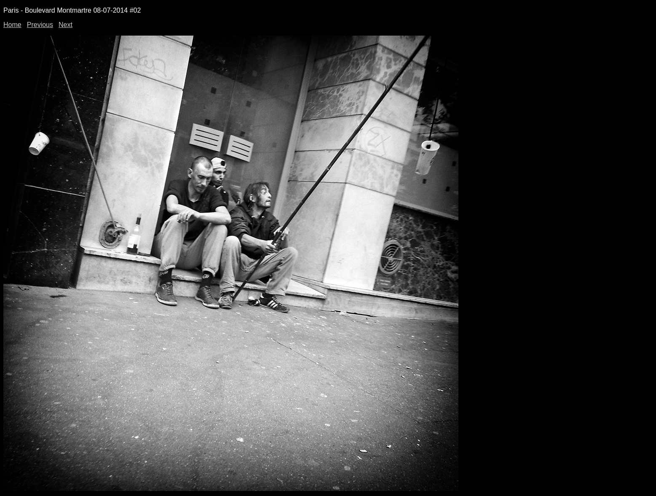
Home (12, 24)
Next (65, 24)
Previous (40, 24)
